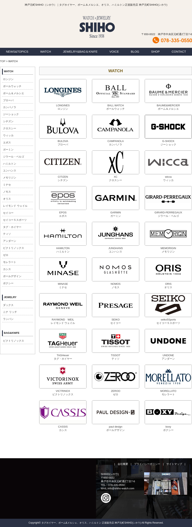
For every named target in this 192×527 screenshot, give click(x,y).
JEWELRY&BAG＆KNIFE (80, 51)
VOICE (114, 51)
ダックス (8, 305)
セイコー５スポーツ (15, 219)
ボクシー (8, 283)
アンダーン (9, 240)
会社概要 (123, 463)
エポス (7, 142)
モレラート (9, 262)
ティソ (7, 233)
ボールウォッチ (12, 86)
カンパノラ (9, 107)
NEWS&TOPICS (17, 51)
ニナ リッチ (10, 311)
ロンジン (8, 79)
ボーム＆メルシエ (13, 93)
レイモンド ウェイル (15, 205)
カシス (7, 269)
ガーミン (8, 149)
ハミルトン (9, 163)
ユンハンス (9, 170)
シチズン (8, 121)
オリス (7, 198)
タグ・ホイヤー (12, 227)
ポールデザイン (12, 276)
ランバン (8, 318)
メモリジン (9, 177)
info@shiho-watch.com (121, 488)
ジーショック (11, 114)
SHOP (155, 51)
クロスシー (9, 128)
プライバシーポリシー (147, 463)
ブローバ (8, 100)
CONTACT (179, 51)
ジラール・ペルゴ (13, 156)
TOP (2, 61)
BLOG (135, 51)
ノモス (7, 191)
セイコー (8, 212)
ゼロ (5, 255)
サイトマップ (174, 463)
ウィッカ (8, 135)
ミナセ (7, 184)
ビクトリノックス (13, 247)
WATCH (45, 51)
